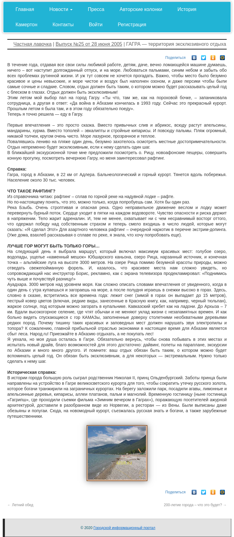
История (186, 9)
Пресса (96, 9)
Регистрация (132, 24)
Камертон (26, 24)
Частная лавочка (32, 44)
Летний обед (20, 505)
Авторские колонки (141, 9)
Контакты (63, 24)
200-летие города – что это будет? (195, 505)
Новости (61, 9)
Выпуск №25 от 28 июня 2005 (88, 44)
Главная (25, 9)
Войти (96, 24)
